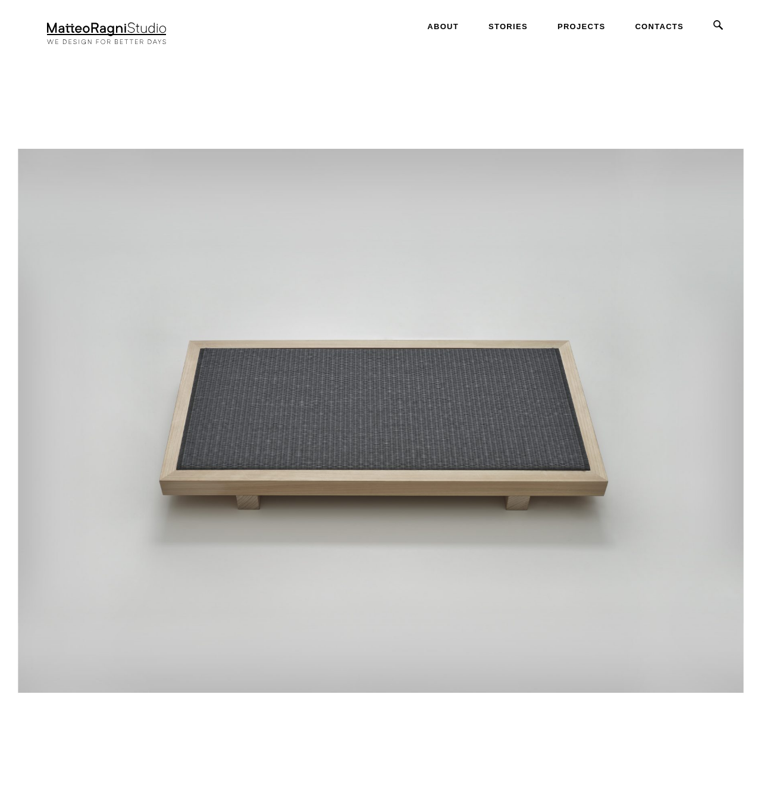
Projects (581, 26)
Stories (508, 26)
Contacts (659, 26)
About (443, 26)
